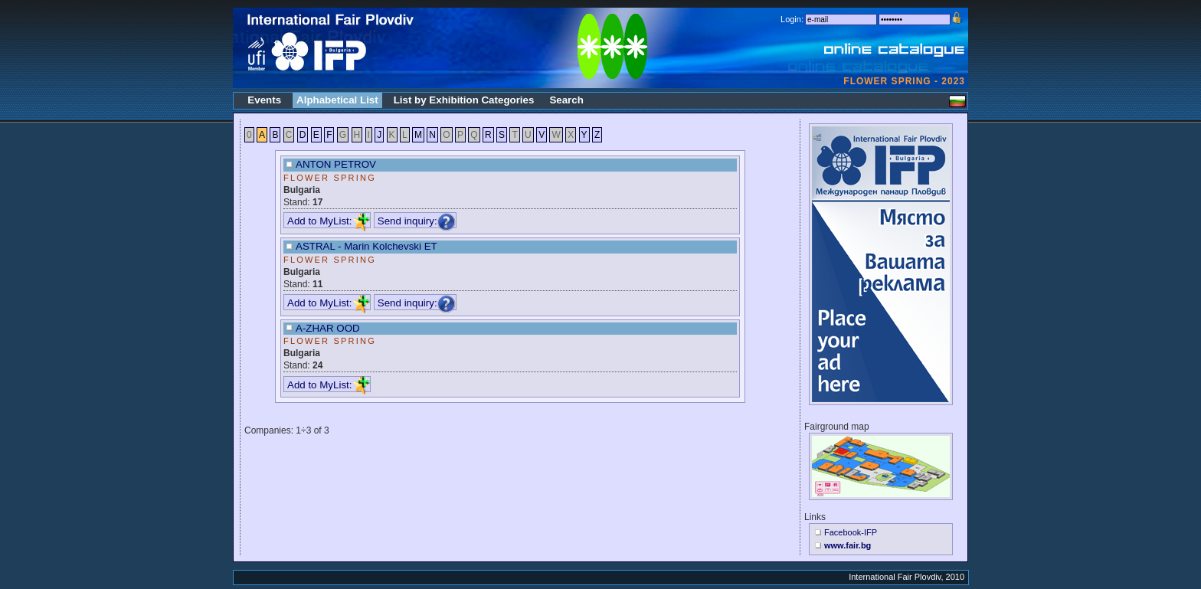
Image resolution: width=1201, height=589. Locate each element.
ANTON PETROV (336, 164)
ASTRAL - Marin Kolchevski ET (366, 246)
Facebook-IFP (850, 532)
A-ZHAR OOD (328, 328)
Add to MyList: (328, 221)
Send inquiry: (417, 221)
